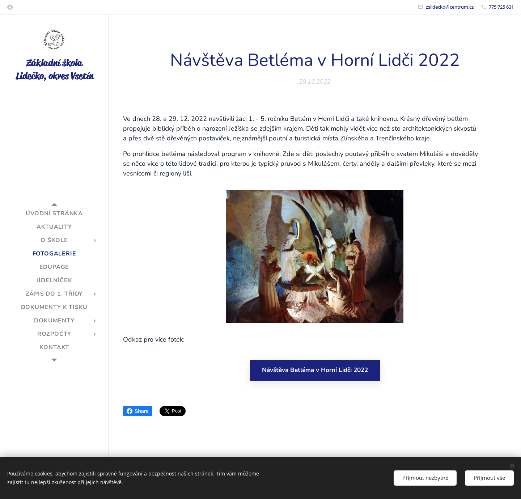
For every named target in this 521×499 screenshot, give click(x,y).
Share (138, 411)
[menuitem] (54, 214)
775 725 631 (501, 7)
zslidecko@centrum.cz (450, 7)
